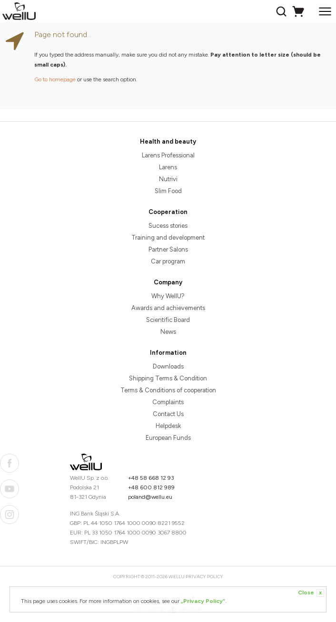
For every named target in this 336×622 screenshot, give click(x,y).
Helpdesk (168, 425)
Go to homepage (55, 79)
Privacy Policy (204, 576)
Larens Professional (168, 155)
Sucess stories (168, 225)
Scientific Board (168, 319)
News (168, 331)
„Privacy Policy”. (204, 601)
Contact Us (168, 414)
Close (311, 593)
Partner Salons (168, 249)
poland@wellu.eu (150, 497)
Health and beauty (168, 141)
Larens (168, 167)
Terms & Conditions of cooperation (168, 390)
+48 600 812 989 (151, 487)
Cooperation (168, 211)
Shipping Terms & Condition (168, 378)
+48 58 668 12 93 (151, 478)
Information (168, 352)
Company (168, 282)
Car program (168, 261)
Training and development (168, 237)
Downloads (168, 366)
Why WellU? (168, 296)
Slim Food (168, 190)
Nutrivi (168, 179)
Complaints (168, 402)
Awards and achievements (168, 307)
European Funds (168, 437)
